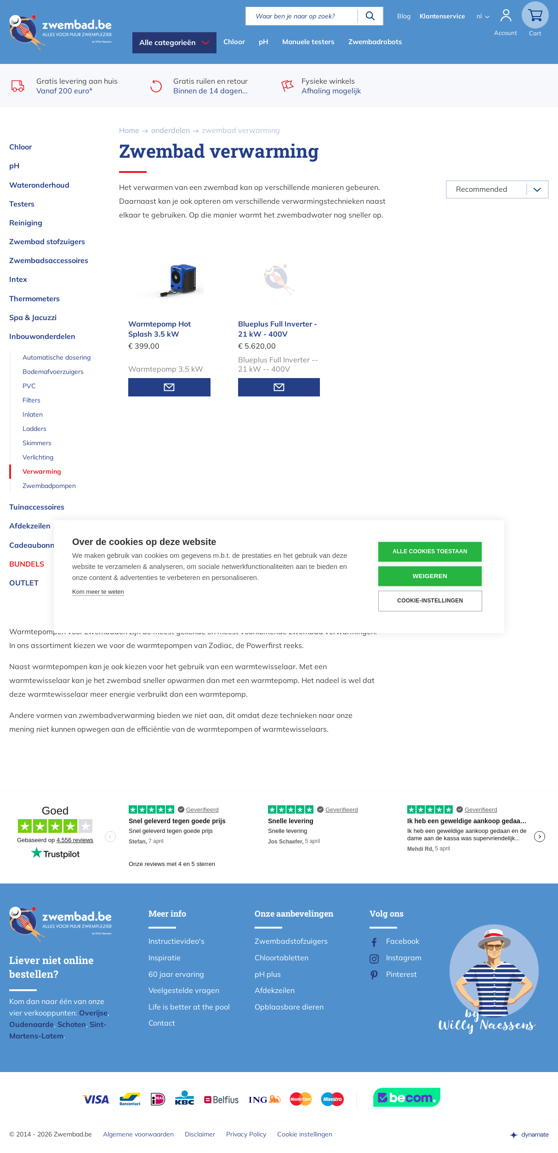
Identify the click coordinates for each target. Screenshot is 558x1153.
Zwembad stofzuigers (47, 241)
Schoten (71, 1024)
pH (263, 41)
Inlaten (33, 414)
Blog (403, 16)
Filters (31, 400)
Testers (21, 203)
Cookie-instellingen (430, 601)
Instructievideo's (176, 941)
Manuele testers (308, 41)
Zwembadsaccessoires (48, 260)
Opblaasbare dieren (289, 1006)
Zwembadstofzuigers (291, 941)
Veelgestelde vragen (183, 990)
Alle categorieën (167, 42)
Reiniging (25, 222)
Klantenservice (442, 16)
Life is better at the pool (189, 1006)
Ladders (34, 428)
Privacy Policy (246, 1134)
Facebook (402, 941)
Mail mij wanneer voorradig (169, 387)
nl (478, 16)
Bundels (26, 563)
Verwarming (42, 471)
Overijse (93, 1012)
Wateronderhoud (39, 184)
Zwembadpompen (49, 486)
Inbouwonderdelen (42, 336)
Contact (161, 1022)
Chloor (234, 41)
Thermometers (34, 298)
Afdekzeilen (30, 525)
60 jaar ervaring (176, 974)
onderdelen (170, 130)
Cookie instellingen (304, 1134)
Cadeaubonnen (36, 545)
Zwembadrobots (375, 41)
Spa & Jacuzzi (33, 317)
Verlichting (38, 457)
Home (129, 130)
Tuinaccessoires (36, 506)
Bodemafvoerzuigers (53, 371)
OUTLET (24, 582)
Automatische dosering (57, 357)
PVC (29, 386)
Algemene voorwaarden (138, 1134)
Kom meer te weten (98, 591)
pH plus (268, 974)
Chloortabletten (281, 957)
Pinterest (401, 974)
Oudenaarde (31, 1024)
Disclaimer (200, 1134)
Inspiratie (164, 957)
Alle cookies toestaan (430, 552)
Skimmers (37, 443)
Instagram (403, 957)
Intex (18, 279)
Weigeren (430, 576)
